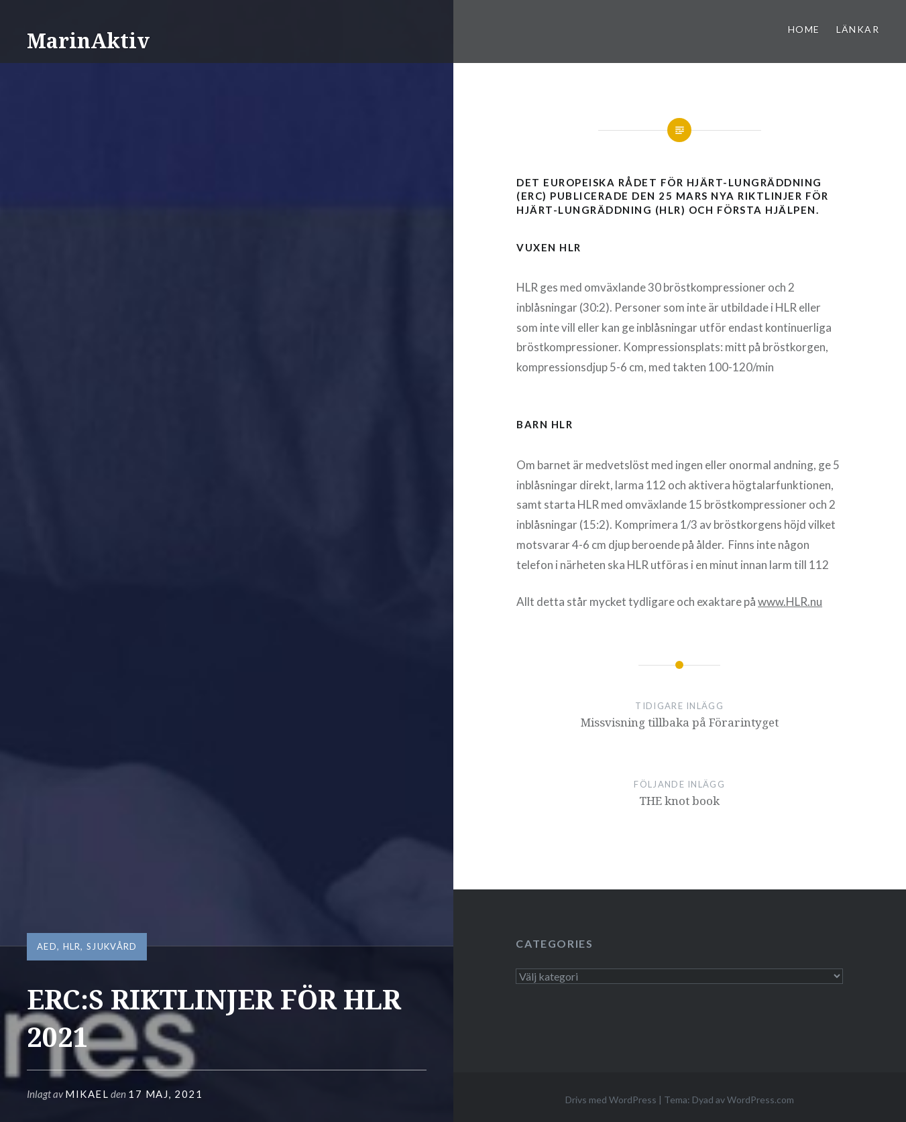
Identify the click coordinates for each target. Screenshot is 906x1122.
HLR (72, 946)
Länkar (857, 29)
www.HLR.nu (790, 602)
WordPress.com (760, 1099)
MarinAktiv (88, 40)
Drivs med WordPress (611, 1099)
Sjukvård (112, 946)
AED (47, 946)
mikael (87, 1094)
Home (804, 29)
